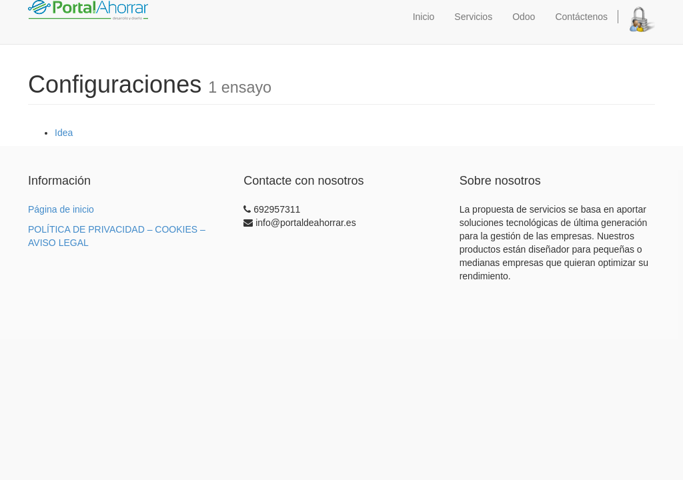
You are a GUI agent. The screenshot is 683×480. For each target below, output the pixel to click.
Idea (64, 132)
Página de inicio (61, 209)
